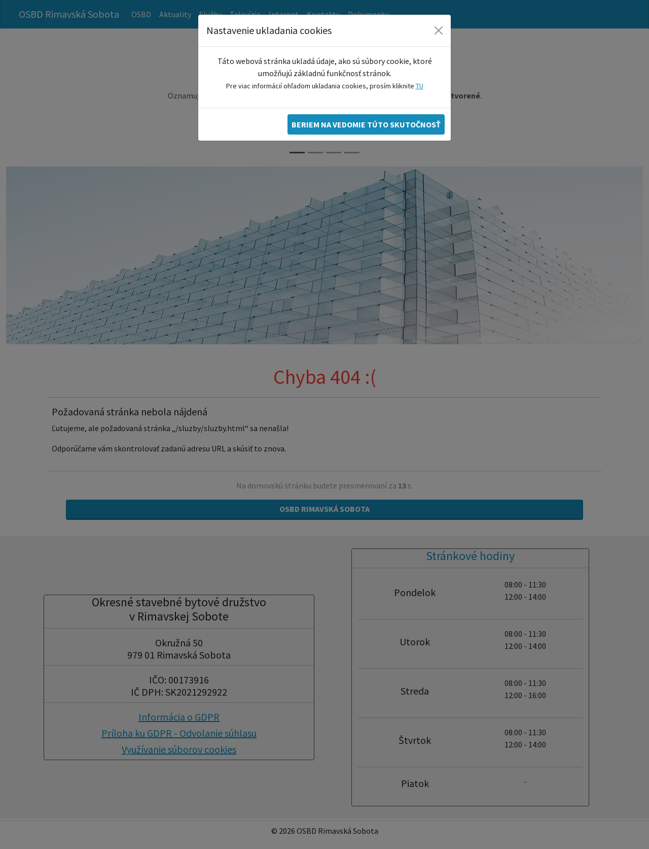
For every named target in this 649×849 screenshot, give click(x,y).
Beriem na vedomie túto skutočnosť (366, 124)
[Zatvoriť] (438, 30)
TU (419, 85)
